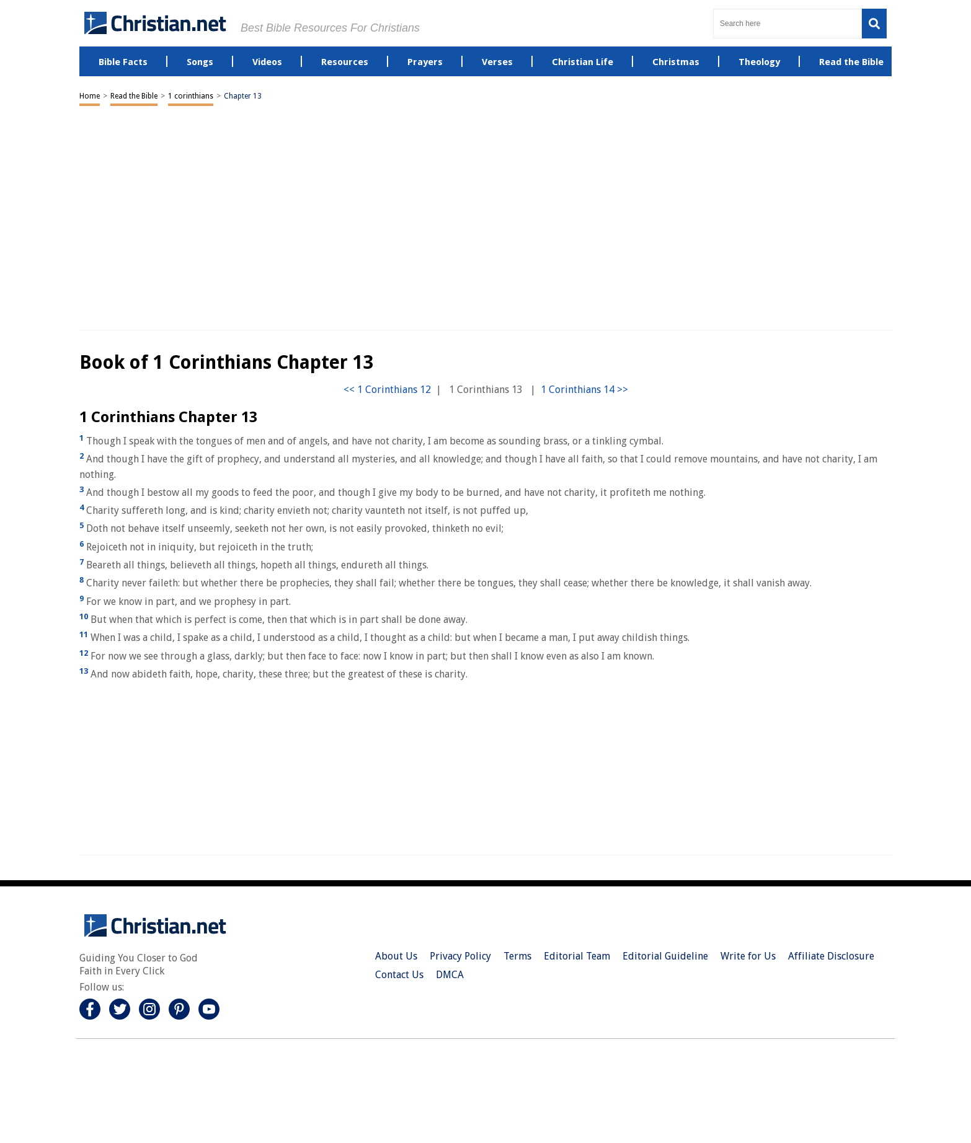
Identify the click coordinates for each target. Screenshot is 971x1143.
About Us (396, 956)
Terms (517, 956)
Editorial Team (577, 956)
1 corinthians (190, 96)
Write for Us (748, 956)
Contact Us (399, 975)
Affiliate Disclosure (831, 956)
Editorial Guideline (665, 956)
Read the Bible (133, 96)
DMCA (450, 975)
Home (89, 96)
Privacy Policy (460, 956)
